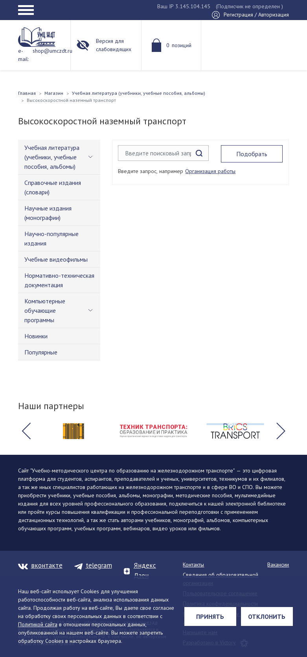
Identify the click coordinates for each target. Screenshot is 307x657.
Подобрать (251, 154)
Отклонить (266, 616)
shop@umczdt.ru (52, 50)
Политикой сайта (37, 624)
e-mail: (23, 55)
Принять (210, 616)
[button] (26, 431)
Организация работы (210, 171)
